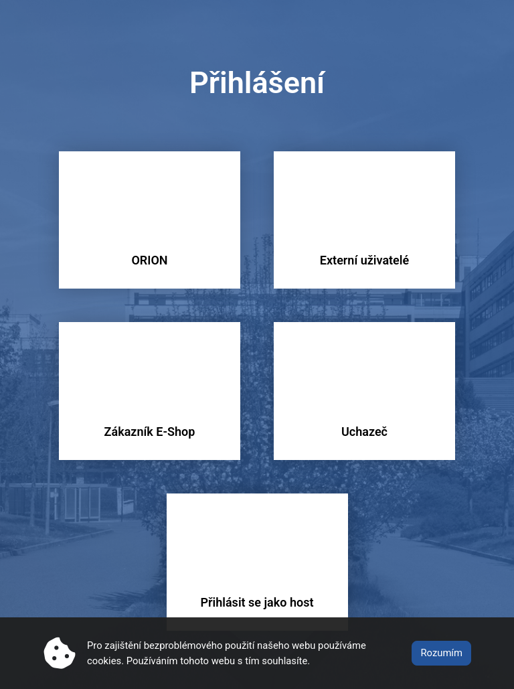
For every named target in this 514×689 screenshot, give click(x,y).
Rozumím (441, 653)
